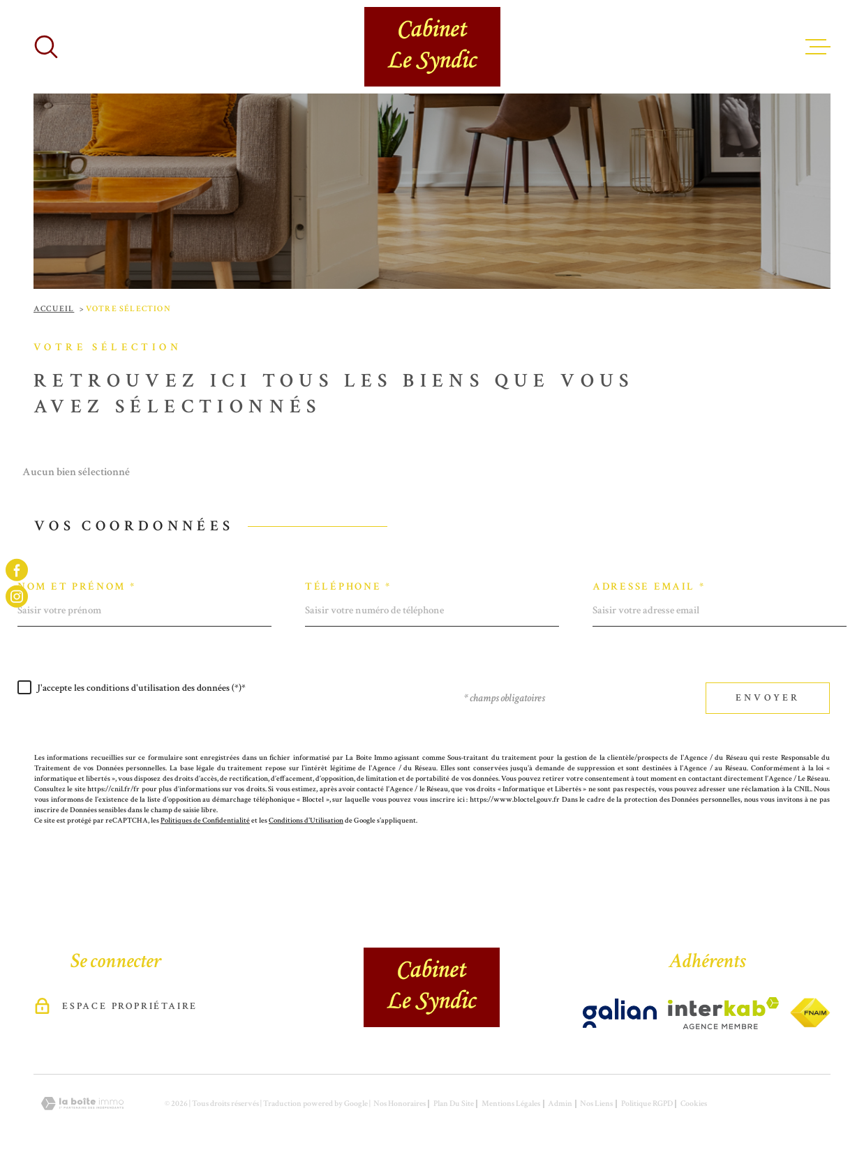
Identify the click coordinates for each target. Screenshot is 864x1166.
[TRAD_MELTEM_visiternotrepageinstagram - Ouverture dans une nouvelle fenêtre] (17, 596)
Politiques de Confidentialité (205, 820)
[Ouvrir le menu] (818, 46)
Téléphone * (348, 586)
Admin (560, 1103)
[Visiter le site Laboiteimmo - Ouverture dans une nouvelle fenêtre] (82, 1103)
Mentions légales (511, 1103)
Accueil (53, 309)
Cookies (693, 1104)
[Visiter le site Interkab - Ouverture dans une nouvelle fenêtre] (620, 1013)
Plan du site (453, 1103)
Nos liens (596, 1103)
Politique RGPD (647, 1103)
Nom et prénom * (76, 586)
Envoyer (768, 698)
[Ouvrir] (46, 46)
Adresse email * (649, 586)
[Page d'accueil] (432, 47)
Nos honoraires (399, 1103)
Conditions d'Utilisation (306, 820)
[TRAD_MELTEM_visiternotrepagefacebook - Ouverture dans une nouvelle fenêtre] (17, 569)
